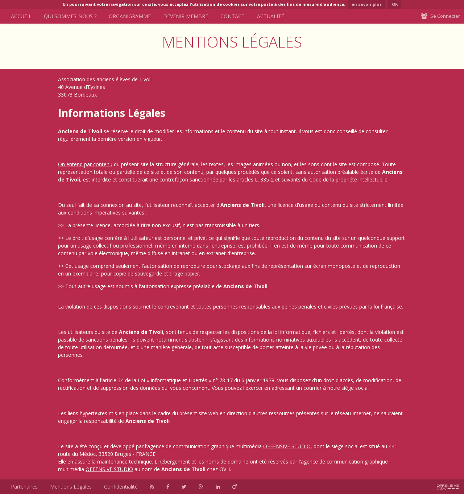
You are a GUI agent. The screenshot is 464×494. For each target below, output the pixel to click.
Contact (232, 16)
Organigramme (130, 16)
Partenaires (24, 486)
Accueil (21, 16)
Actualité (270, 16)
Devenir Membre (185, 16)
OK (395, 4)
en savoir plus (367, 4)
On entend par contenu (85, 164)
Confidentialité (121, 486)
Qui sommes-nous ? (70, 16)
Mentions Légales (71, 486)
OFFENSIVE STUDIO (287, 446)
